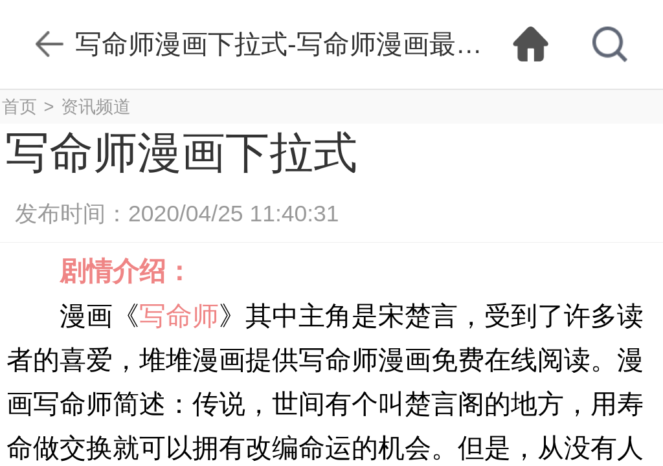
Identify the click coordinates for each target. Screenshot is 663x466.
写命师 (179, 316)
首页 (19, 106)
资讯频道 (96, 106)
